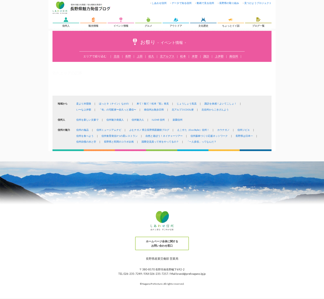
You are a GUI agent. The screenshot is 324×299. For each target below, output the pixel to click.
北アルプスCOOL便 (183, 109)
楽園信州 (177, 119)
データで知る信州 (182, 3)
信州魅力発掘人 (115, 119)
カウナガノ (223, 129)
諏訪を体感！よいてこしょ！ (220, 103)
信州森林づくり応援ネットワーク (209, 135)
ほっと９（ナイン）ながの (114, 103)
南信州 (233, 56)
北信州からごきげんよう (215, 109)
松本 (183, 56)
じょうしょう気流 (187, 103)
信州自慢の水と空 (86, 141)
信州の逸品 (82, 129)
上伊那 (219, 56)
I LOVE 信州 (158, 119)
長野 (128, 56)
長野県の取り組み (229, 3)
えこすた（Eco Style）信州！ (193, 129)
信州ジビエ (243, 129)
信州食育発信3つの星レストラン (119, 135)
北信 (116, 56)
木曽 (195, 56)
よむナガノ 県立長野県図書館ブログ (149, 129)
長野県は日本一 (244, 135)
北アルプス (167, 56)
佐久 (151, 56)
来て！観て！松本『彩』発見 (153, 103)
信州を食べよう (85, 135)
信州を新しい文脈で (87, 119)
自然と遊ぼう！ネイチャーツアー (164, 135)
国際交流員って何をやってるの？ (160, 141)
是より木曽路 (83, 103)
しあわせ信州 (159, 3)
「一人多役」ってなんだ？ (201, 141)
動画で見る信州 (205, 3)
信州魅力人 (138, 119)
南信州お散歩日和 (154, 109)
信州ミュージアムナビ (108, 129)
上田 (140, 56)
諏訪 (206, 56)
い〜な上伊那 (83, 109)
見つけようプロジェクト (258, 3)
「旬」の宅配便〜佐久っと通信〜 (117, 109)
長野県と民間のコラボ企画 (119, 141)
